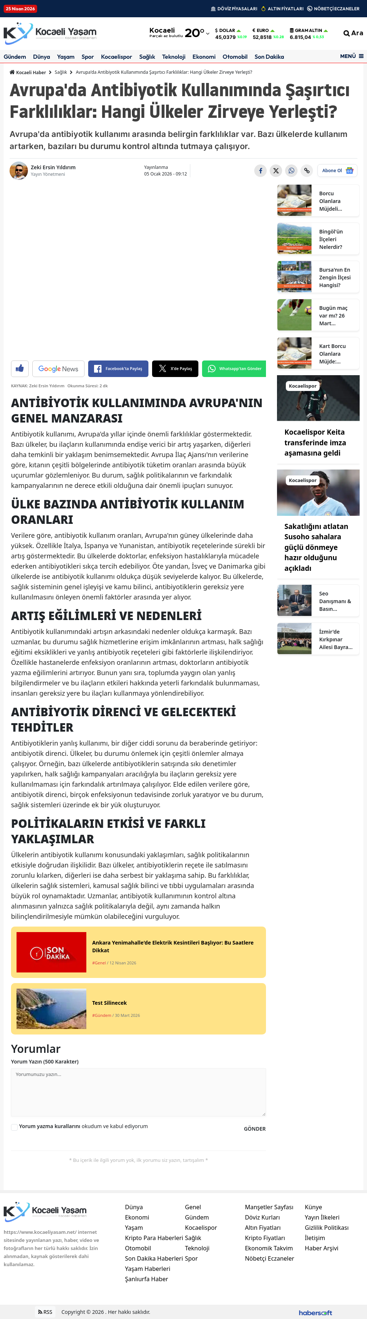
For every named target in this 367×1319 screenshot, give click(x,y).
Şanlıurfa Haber (146, 1279)
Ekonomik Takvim (269, 1248)
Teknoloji (174, 56)
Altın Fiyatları (263, 1228)
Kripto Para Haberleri (154, 1238)
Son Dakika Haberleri (154, 1258)
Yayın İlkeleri (322, 1217)
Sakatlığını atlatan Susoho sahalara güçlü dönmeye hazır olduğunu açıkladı (316, 547)
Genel (193, 1207)
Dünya (41, 56)
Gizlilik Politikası (327, 1228)
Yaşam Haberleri (147, 1269)
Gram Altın (306, 30)
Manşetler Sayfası (269, 1207)
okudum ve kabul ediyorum (83, 1126)
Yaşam (66, 56)
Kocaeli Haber (28, 72)
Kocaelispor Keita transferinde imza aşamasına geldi (315, 442)
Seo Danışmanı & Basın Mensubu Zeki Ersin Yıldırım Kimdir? (337, 601)
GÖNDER (255, 1128)
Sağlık (147, 56)
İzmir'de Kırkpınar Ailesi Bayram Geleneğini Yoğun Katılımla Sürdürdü (336, 639)
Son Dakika (269, 56)
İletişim (315, 1238)
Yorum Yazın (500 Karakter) (45, 1061)
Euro (261, 30)
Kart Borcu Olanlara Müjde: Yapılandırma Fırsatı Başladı (336, 354)
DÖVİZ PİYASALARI (237, 8)
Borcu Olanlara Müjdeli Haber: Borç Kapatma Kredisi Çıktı (334, 201)
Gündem (15, 56)
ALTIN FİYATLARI (285, 8)
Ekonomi (204, 56)
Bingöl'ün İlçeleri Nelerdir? (331, 239)
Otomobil (235, 56)
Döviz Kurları (262, 1217)
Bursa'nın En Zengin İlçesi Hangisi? (335, 277)
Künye (313, 1207)
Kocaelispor (116, 56)
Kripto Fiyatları (265, 1238)
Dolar (225, 30)
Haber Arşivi (321, 1248)
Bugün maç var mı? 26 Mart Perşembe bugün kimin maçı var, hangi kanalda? (335, 315)
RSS (45, 1311)
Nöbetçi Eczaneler (269, 1258)
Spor (88, 56)
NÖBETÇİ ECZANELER (337, 8)
